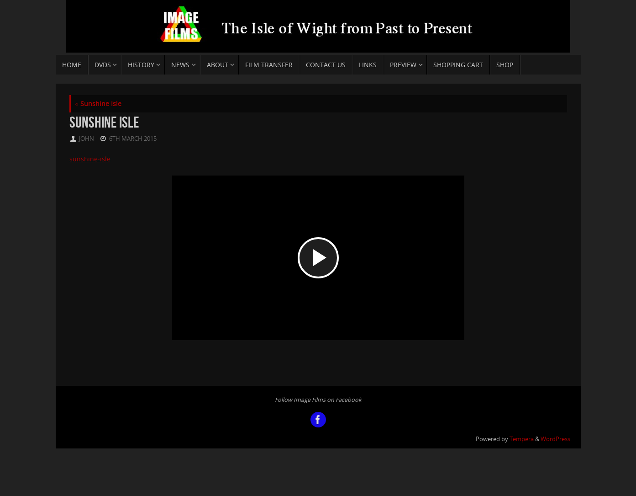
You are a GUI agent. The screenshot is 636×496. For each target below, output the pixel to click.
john (86, 139)
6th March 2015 (133, 139)
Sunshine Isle (98, 103)
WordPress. (556, 439)
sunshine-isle (89, 159)
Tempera (522, 439)
